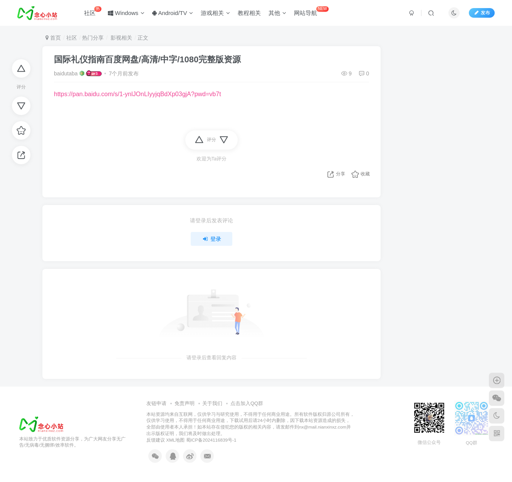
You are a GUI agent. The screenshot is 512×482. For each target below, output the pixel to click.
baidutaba (66, 73)
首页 (53, 38)
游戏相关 (215, 13)
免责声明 (185, 403)
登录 (211, 239)
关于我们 (212, 403)
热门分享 (93, 38)
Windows (126, 13)
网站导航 (311, 11)
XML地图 (175, 439)
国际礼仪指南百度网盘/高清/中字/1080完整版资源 (147, 59)
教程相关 (249, 13)
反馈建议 (155, 439)
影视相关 (120, 38)
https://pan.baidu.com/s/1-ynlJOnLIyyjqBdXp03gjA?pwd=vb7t (137, 94)
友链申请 (156, 403)
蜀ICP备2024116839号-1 (211, 439)
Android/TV (173, 13)
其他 (278, 13)
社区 (93, 11)
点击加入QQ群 (246, 403)
